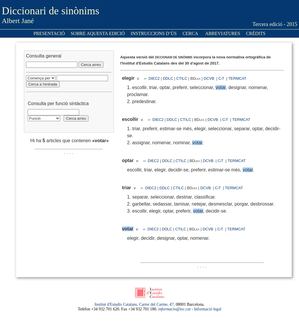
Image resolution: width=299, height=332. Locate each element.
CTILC (181, 78)
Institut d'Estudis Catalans (116, 304)
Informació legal (207, 309)
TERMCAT (237, 78)
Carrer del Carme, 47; (157, 304)
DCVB (209, 78)
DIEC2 (154, 78)
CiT (221, 78)
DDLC (168, 78)
